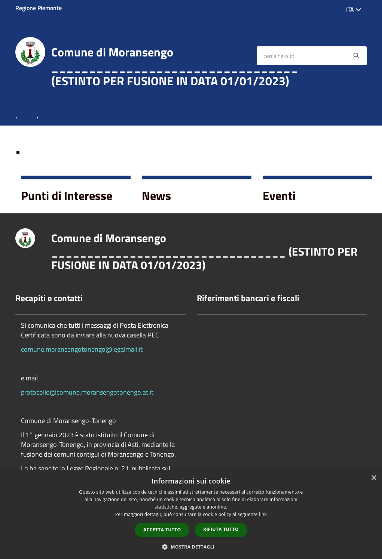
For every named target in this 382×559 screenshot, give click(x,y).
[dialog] (191, 514)
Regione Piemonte (38, 7)
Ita (353, 9)
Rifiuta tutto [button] (221, 529)
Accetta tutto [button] (162, 529)
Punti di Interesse (66, 195)
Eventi (279, 195)
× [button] (373, 478)
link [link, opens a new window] (263, 514)
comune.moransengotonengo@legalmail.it (82, 349)
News (156, 195)
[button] (191, 546)
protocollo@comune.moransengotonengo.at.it (87, 392)
